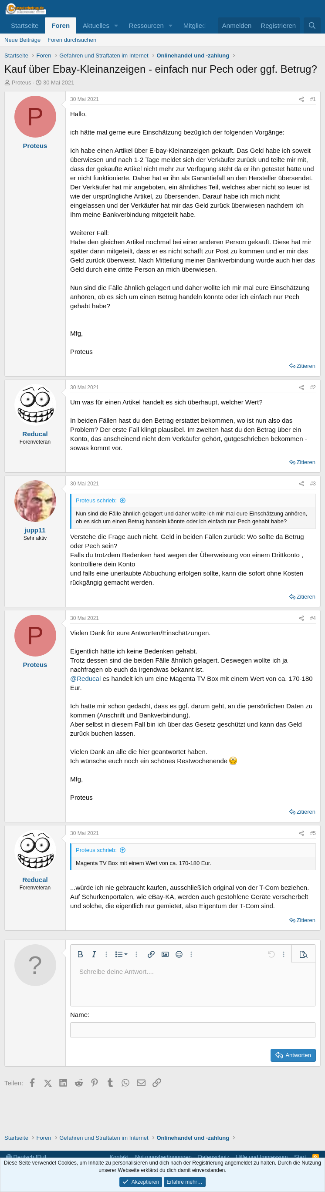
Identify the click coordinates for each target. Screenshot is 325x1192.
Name (79, 1014)
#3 (313, 484)
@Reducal (85, 678)
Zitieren (306, 366)
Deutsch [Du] (26, 1157)
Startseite (24, 25)
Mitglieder (197, 25)
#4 (313, 618)
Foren (60, 25)
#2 (313, 387)
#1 (313, 99)
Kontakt (119, 1157)
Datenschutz (214, 1157)
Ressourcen (146, 25)
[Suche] (312, 25)
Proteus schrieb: (96, 500)
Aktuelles (96, 25)
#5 (313, 833)
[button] (116, 25)
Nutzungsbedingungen (163, 1157)
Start (300, 1157)
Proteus (21, 82)
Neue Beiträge (22, 40)
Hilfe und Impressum (262, 1157)
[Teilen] (301, 99)
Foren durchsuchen (71, 40)
